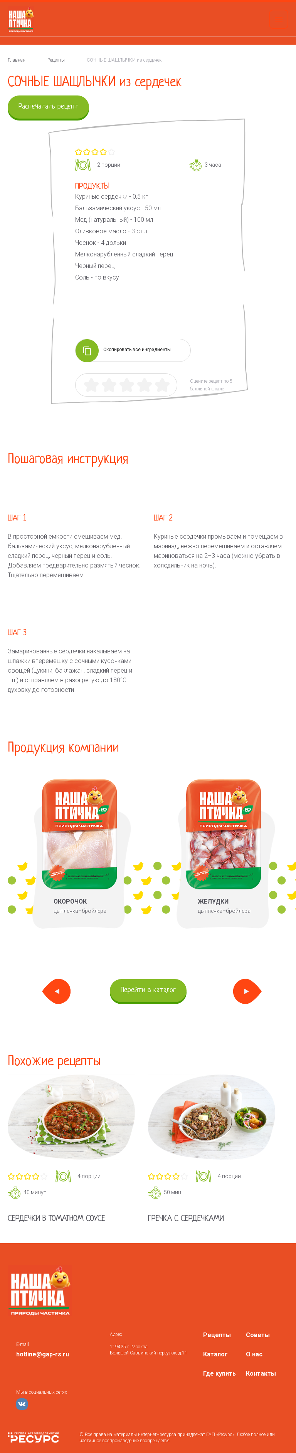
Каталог (215, 1354)
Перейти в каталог (148, 990)
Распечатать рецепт (48, 107)
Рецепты (217, 1335)
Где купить (219, 1373)
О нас (254, 1354)
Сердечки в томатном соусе (56, 1218)
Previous (56, 991)
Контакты (261, 1373)
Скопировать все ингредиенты (123, 350)
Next (247, 991)
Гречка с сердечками (186, 1218)
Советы (258, 1335)
